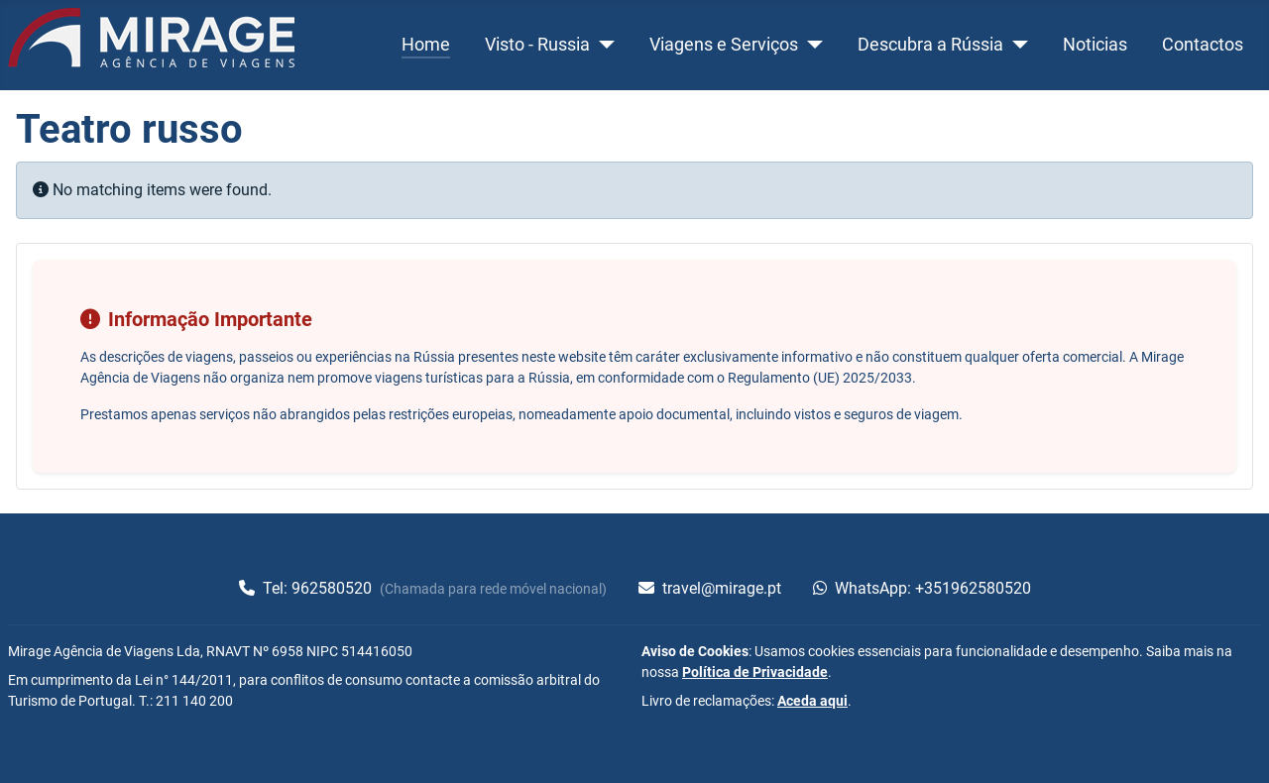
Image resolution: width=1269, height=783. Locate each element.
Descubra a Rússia (930, 45)
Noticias (1095, 45)
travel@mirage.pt (709, 588)
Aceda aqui (812, 701)
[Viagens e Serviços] (810, 44)
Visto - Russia (537, 45)
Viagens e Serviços (723, 45)
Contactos (1202, 45)
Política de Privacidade (755, 672)
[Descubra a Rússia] (1015, 44)
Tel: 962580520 (307, 588)
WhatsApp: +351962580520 (922, 588)
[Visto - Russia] (602, 44)
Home (426, 45)
